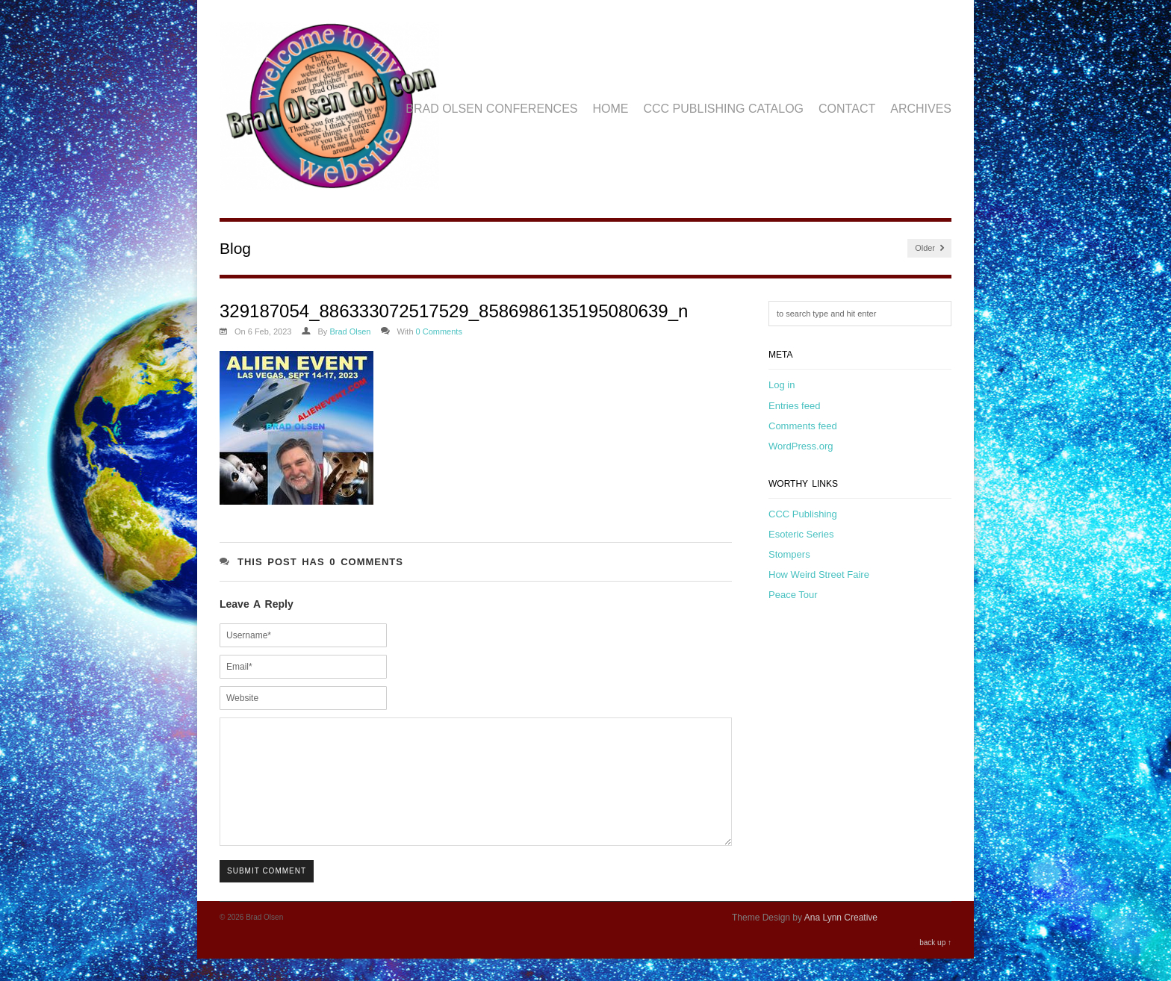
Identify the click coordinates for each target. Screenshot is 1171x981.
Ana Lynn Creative (841, 940)
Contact (847, 108)
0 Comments (439, 331)
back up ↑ (935, 965)
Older (929, 248)
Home (611, 108)
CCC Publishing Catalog (724, 108)
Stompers (789, 554)
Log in (781, 384)
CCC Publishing (802, 514)
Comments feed (802, 426)
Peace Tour (793, 594)
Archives (920, 108)
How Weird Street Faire (818, 574)
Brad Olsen (349, 331)
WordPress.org (800, 446)
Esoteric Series (800, 534)
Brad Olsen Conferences (491, 108)
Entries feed (794, 405)
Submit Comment (266, 893)
